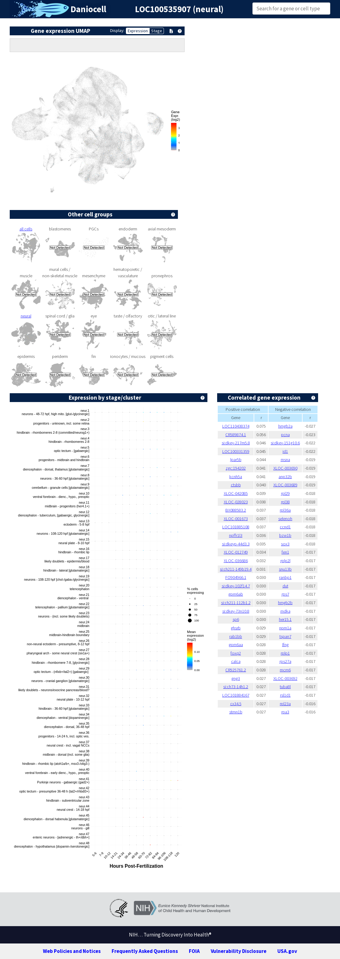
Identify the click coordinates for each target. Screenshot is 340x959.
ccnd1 (285, 527)
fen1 (285, 552)
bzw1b (285, 535)
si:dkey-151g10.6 (285, 443)
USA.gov (287, 951)
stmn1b (235, 712)
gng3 (235, 678)
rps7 (285, 594)
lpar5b (235, 459)
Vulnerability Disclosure (238, 951)
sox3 (285, 544)
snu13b (285, 569)
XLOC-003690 (285, 468)
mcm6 (285, 670)
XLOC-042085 (236, 493)
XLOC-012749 (236, 552)
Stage (156, 30)
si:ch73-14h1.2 (235, 686)
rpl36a (285, 510)
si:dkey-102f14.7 (236, 586)
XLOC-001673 (236, 518)
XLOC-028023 (236, 502)
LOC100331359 (235, 451)
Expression (138, 30)
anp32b (285, 476)
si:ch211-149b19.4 (236, 569)
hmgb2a (285, 426)
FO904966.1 (235, 577)
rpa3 (285, 712)
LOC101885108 (235, 527)
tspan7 (285, 636)
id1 (285, 451)
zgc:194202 (236, 468)
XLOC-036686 (236, 560)
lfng (285, 644)
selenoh (285, 518)
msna (285, 459)
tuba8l (285, 686)
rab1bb (235, 636)
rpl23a (285, 703)
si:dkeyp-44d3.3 (236, 544)
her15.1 (285, 619)
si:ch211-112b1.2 (236, 602)
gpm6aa (236, 644)
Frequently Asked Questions (145, 951)
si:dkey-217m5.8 (236, 443)
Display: (117, 30)
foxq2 (236, 653)
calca (236, 661)
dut (285, 586)
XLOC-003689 (285, 485)
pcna (285, 434)
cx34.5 (235, 703)
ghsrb (236, 628)
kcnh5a (235, 476)
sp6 (236, 619)
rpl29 (285, 493)
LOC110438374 (235, 426)
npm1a (285, 628)
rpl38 (285, 502)
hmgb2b (285, 602)
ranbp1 (285, 577)
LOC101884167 (235, 695)
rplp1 (285, 653)
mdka (285, 611)
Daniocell (88, 9)
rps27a (285, 661)
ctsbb (236, 485)
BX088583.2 (235, 510)
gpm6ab (235, 594)
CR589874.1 (235, 434)
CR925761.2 (235, 670)
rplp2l (285, 560)
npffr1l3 (235, 535)
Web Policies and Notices (72, 951)
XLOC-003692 (285, 678)
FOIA (194, 951)
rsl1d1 (285, 695)
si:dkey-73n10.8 (235, 611)
